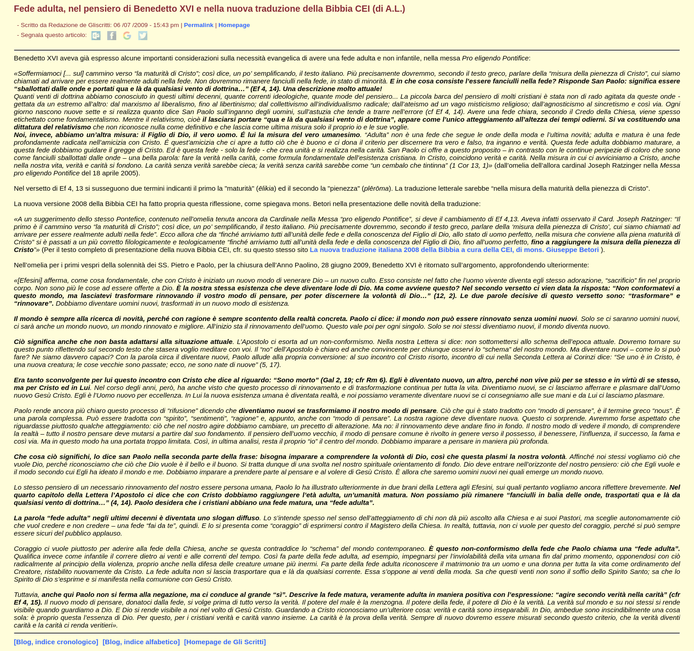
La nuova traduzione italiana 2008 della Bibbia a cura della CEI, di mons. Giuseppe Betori (455, 249)
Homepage (234, 25)
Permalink (198, 25)
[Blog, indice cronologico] (56, 642)
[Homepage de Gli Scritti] (225, 642)
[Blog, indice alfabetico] (141, 642)
